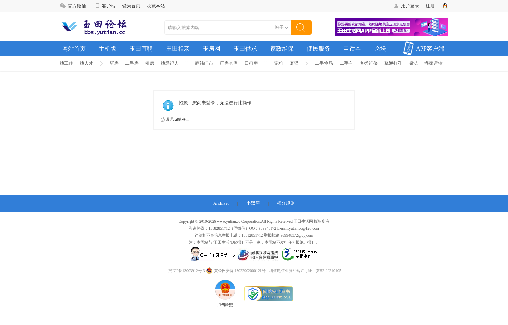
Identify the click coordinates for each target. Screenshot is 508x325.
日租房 (251, 63)
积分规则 (286, 203)
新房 (114, 63)
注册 (430, 5)
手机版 (107, 48)
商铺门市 (204, 63)
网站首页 (74, 48)
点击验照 (225, 293)
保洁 (413, 63)
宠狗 (278, 63)
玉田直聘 (141, 48)
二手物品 (324, 63)
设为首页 (131, 5)
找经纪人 (170, 63)
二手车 (346, 63)
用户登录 (406, 6)
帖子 (279, 27)
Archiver (221, 203)
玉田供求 (245, 48)
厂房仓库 (229, 63)
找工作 (66, 63)
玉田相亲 (178, 48)
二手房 (132, 63)
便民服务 (318, 48)
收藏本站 (156, 5)
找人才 (86, 63)
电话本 (352, 48)
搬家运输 (433, 63)
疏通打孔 (393, 63)
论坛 (380, 48)
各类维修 (369, 63)
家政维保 (282, 48)
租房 (149, 63)
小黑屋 (253, 203)
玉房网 (211, 48)
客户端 (105, 6)
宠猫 (294, 63)
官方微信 (73, 6)
